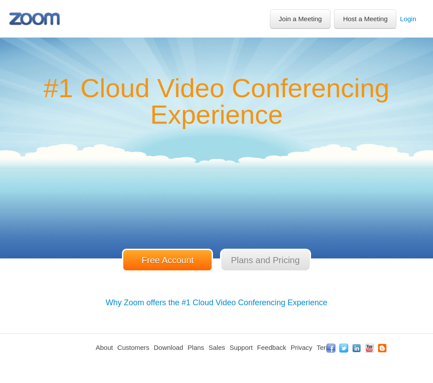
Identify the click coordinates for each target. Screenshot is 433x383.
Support (241, 347)
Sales (217, 347)
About (104, 347)
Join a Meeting (300, 19)
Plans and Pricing (265, 260)
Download (168, 347)
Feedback (271, 347)
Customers (134, 347)
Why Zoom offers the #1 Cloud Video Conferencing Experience (216, 302)
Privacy (301, 347)
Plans (196, 347)
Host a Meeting (365, 19)
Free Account (168, 260)
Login (408, 19)
